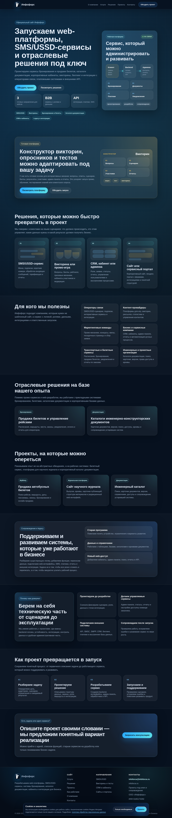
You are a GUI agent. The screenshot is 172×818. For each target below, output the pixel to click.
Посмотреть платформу (33, 190)
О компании (93, 5)
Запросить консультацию (137, 735)
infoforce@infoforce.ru (139, 779)
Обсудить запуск (60, 190)
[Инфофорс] (25, 4)
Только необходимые (123, 809)
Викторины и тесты (104, 783)
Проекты (121, 5)
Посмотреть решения (51, 88)
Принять (141, 809)
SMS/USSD (101, 779)
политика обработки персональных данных (89, 812)
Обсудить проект (148, 5)
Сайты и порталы (104, 792)
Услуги (103, 5)
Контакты (131, 5)
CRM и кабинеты (103, 788)
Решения (112, 5)
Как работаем (73, 792)
